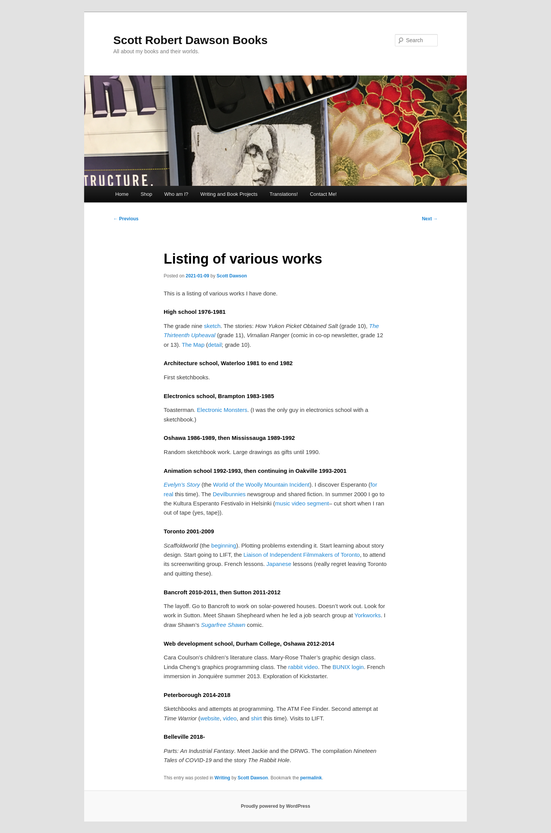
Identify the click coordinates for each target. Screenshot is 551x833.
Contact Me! (323, 194)
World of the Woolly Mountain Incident (261, 484)
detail (215, 344)
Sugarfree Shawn (223, 624)
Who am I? (176, 194)
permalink (311, 778)
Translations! (283, 194)
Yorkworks (367, 615)
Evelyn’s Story (182, 484)
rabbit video (303, 667)
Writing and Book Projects (229, 194)
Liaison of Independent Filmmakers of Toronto (301, 554)
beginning (223, 545)
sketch (212, 326)
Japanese (278, 564)
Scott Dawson (232, 276)
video (230, 718)
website (210, 718)
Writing (222, 778)
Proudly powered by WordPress (275, 806)
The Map (193, 344)
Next (430, 218)
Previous (126, 218)
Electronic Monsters (222, 410)
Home (122, 194)
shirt (256, 718)
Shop (146, 194)
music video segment (302, 503)
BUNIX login (348, 667)
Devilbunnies (229, 494)
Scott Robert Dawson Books (190, 40)
